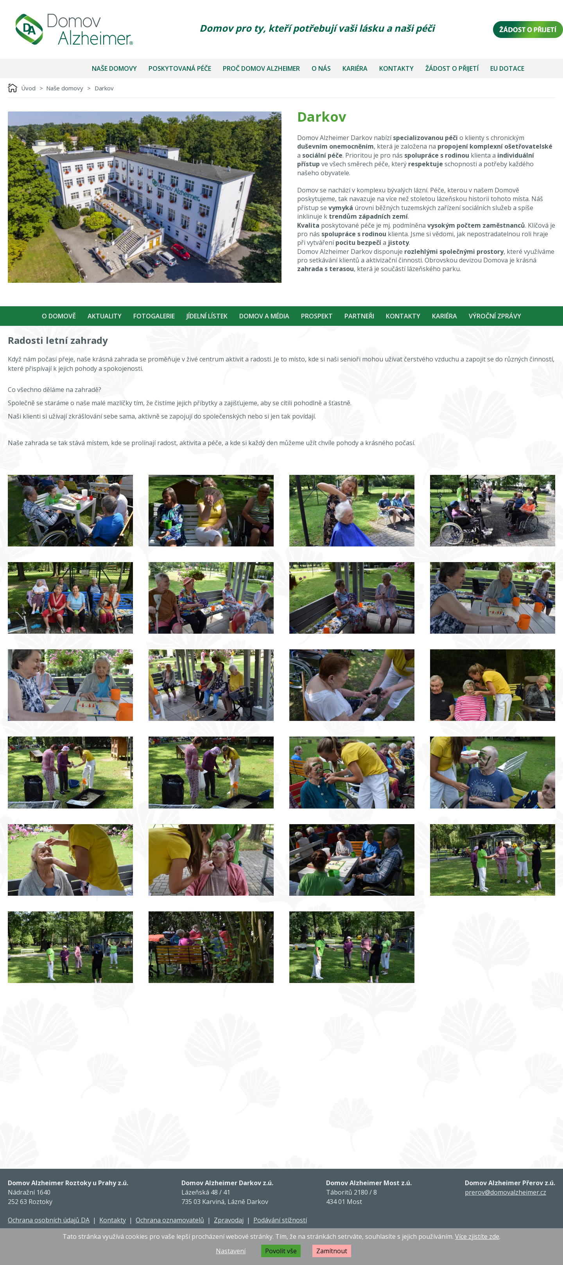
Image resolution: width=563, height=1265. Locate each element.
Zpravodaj (229, 1220)
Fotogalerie (154, 316)
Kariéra (355, 68)
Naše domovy (114, 68)
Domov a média (264, 316)
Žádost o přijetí (452, 68)
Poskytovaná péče (180, 68)
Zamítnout (331, 1251)
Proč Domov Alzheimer (261, 68)
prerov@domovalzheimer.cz (505, 1192)
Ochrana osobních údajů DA (49, 1220)
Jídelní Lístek (207, 316)
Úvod (28, 88)
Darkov (104, 88)
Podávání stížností (280, 1220)
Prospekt (317, 316)
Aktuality (105, 316)
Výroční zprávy (495, 316)
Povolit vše (281, 1251)
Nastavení (231, 1251)
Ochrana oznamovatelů (170, 1220)
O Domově (59, 316)
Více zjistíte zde (477, 1236)
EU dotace (507, 68)
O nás (321, 68)
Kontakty (396, 68)
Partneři (359, 316)
